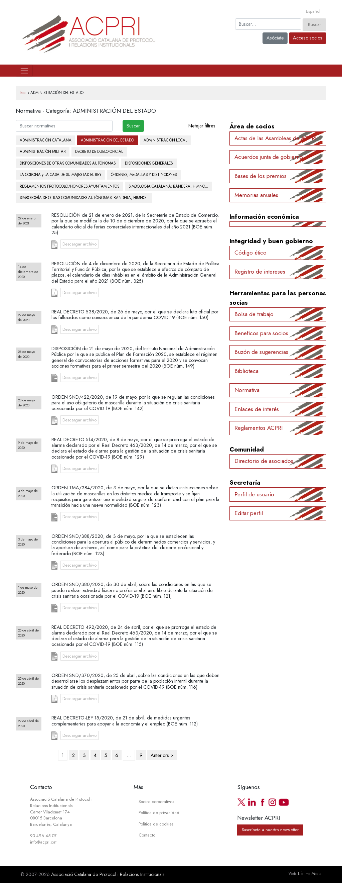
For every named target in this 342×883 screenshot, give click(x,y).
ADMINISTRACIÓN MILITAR (43, 151)
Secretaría (245, 482)
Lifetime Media (310, 873)
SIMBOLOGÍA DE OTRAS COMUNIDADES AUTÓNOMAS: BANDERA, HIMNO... (84, 197)
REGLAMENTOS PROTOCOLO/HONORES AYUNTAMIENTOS (69, 186)
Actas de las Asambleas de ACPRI (275, 138)
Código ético (250, 253)
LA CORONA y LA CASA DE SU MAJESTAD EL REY (61, 174)
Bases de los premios (260, 176)
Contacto (147, 835)
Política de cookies (156, 824)
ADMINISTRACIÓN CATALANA (45, 140)
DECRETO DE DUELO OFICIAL (99, 151)
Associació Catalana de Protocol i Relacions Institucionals (108, 874)
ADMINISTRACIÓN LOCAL (165, 140)
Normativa (247, 390)
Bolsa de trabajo (254, 314)
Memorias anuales (256, 195)
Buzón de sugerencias (261, 352)
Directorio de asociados (263, 461)
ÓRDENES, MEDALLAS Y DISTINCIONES (144, 174)
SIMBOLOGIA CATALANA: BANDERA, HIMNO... (168, 186)
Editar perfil (248, 513)
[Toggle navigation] (24, 71)
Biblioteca (246, 371)
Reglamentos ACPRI (258, 428)
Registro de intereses (259, 272)
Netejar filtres (201, 125)
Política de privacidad (159, 813)
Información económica (264, 216)
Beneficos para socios (261, 333)
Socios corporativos (156, 802)
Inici (23, 92)
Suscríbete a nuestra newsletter (270, 830)
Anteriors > (162, 755)
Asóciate (275, 37)
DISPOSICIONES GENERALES (149, 163)
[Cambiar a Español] (313, 11)
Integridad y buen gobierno (271, 241)
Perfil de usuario (254, 494)
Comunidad (246, 449)
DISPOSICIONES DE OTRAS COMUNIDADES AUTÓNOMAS (68, 163)
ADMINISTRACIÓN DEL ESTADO (107, 140)
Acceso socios (307, 37)
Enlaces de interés (256, 409)
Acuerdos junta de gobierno (268, 157)
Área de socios (252, 126)
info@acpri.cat (43, 842)
